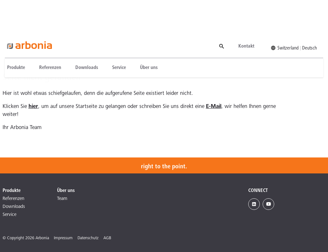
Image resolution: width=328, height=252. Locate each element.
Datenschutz (88, 238)
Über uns (144, 36)
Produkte (11, 36)
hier (33, 107)
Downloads (82, 36)
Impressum (63, 238)
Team (62, 198)
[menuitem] (15, 36)
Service (114, 36)
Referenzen (46, 36)
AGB (107, 238)
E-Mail (213, 107)
